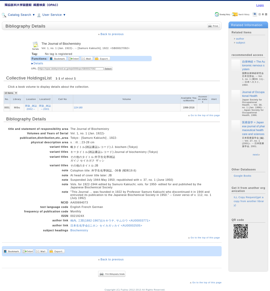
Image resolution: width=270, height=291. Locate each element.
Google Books (242, 175)
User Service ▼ (51, 15)
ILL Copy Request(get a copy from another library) (249, 201)
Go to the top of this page (205, 115)
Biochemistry (79, 230)
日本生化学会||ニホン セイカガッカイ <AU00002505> (106, 225)
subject (240, 42)
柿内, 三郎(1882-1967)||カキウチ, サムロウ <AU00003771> (110, 220)
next (255, 154)
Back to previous (112, 34)
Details (38, 63)
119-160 (78, 107)
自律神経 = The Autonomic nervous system (253, 65)
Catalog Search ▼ (18, 15)
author (240, 38)
